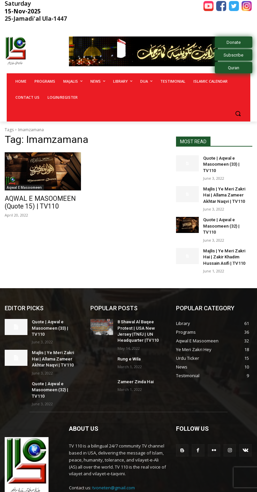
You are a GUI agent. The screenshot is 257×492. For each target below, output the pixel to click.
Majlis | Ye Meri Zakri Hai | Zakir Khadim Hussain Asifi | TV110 (226, 240)
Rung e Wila (128, 338)
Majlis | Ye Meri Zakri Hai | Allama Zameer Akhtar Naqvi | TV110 (226, 187)
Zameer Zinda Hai (134, 361)
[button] (238, 113)
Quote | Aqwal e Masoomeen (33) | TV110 (226, 161)
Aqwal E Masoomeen (24, 187)
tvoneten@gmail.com (113, 458)
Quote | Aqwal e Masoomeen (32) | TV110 (226, 214)
